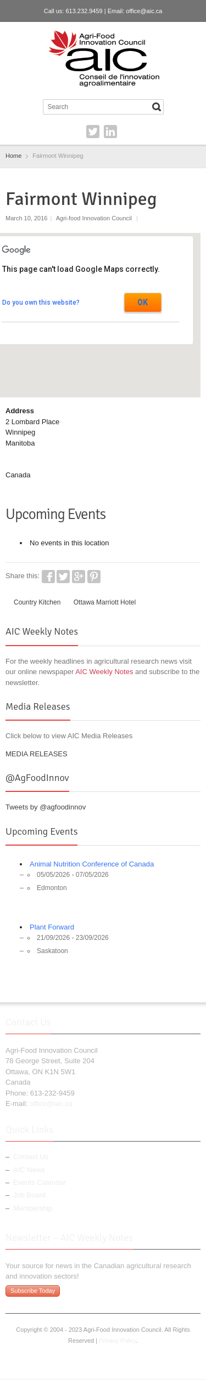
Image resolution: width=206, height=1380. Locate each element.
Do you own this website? (41, 302)
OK (142, 302)
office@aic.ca (144, 11)
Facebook (48, 576)
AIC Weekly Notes (104, 672)
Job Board (29, 1195)
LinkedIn (110, 131)
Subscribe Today (32, 1290)
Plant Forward (52, 927)
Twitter (92, 131)
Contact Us (30, 1157)
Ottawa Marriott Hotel (105, 602)
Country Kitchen (37, 602)
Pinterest (94, 576)
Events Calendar (39, 1182)
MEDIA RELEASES (36, 754)
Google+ (78, 576)
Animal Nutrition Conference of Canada (92, 864)
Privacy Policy (117, 1340)
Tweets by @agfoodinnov (45, 807)
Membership (33, 1208)
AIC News (29, 1170)
